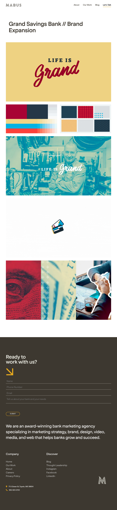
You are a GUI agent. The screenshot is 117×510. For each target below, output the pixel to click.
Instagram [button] (51, 470)
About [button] (76, 5)
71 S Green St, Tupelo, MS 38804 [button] (19, 488)
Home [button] (9, 463)
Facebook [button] (51, 474)
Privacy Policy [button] (13, 478)
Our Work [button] (87, 5)
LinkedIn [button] (50, 478)
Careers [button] (10, 474)
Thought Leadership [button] (56, 467)
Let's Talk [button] (107, 5)
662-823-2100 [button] (13, 491)
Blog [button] (97, 5)
